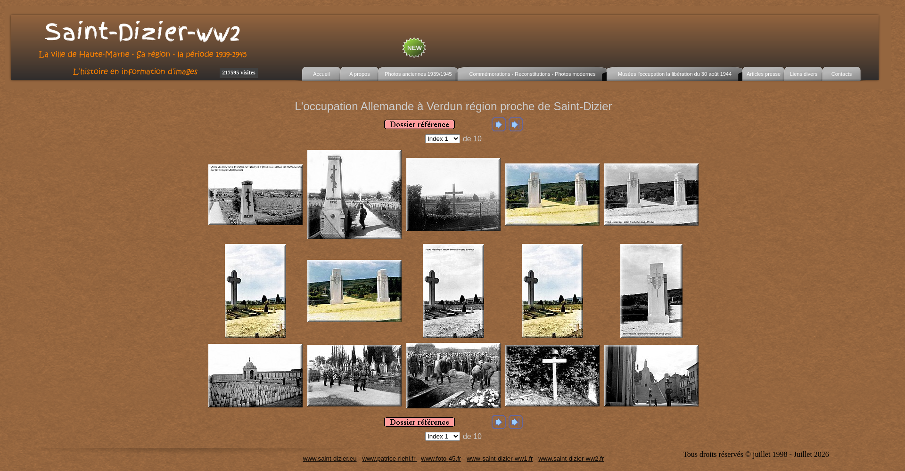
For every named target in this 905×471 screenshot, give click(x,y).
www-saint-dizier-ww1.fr (500, 458)
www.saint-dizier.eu (330, 458)
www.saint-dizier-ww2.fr (571, 458)
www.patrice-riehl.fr (389, 458)
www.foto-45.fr (441, 458)
